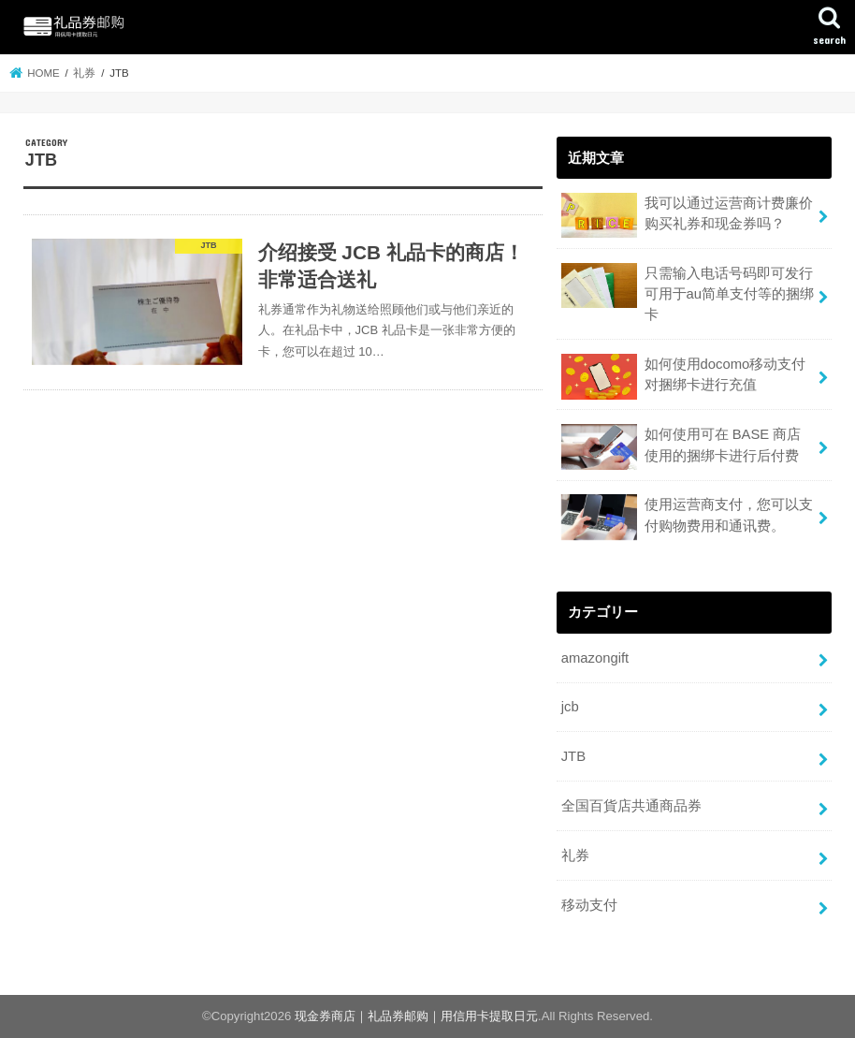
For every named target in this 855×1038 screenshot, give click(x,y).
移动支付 (589, 905)
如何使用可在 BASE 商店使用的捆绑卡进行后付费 (681, 447)
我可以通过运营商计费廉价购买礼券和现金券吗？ (687, 216)
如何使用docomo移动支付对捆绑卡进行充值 (683, 377)
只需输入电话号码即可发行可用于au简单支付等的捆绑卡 (687, 292)
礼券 (575, 855)
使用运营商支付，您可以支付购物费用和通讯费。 (687, 517)
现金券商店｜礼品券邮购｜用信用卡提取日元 (416, 1016)
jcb (570, 706)
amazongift (595, 658)
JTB (573, 756)
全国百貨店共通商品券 (631, 805)
